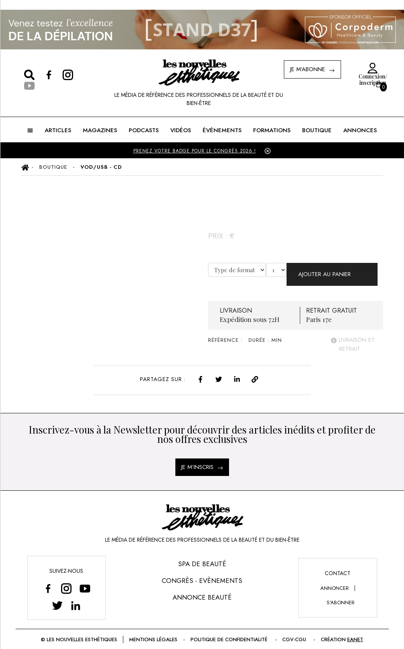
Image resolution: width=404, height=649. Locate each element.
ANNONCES (360, 130)
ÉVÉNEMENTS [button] (222, 130)
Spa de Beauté (202, 557)
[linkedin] (237, 372)
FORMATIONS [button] (271, 130)
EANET (355, 633)
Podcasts (144, 130)
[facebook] (200, 372)
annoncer (334, 582)
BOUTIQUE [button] (317, 130)
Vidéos (180, 130)
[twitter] (218, 372)
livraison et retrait (353, 338)
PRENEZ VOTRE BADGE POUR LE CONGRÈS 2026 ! (194, 150)
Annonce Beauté (202, 591)
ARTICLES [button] (58, 130)
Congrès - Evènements (202, 574)
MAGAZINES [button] (100, 130)
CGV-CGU (295, 633)
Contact (337, 567)
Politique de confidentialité (230, 633)
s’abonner (341, 596)
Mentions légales (153, 633)
